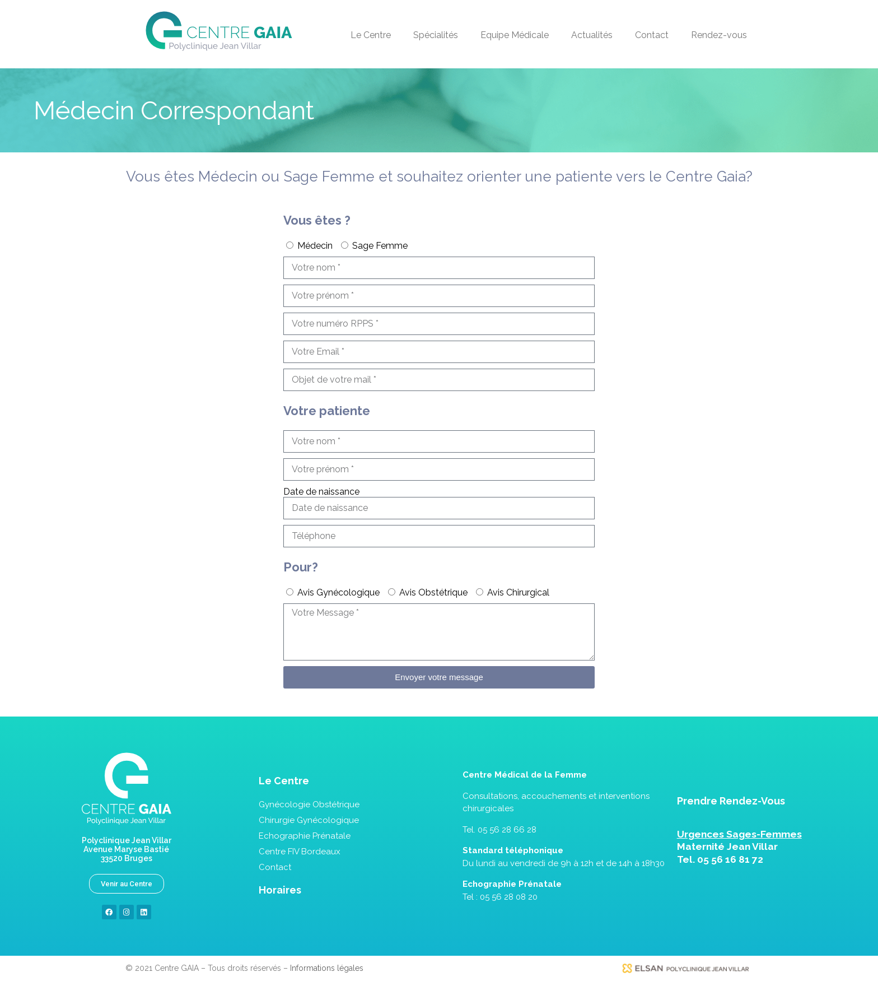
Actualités (592, 35)
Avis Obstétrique (433, 592)
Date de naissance (321, 491)
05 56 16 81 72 (730, 859)
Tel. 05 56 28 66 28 (499, 830)
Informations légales (326, 968)
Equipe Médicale (514, 35)
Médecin (315, 245)
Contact (652, 35)
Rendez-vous (719, 35)
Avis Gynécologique (338, 592)
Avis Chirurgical (518, 592)
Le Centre (371, 35)
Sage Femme (380, 245)
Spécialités (435, 35)
